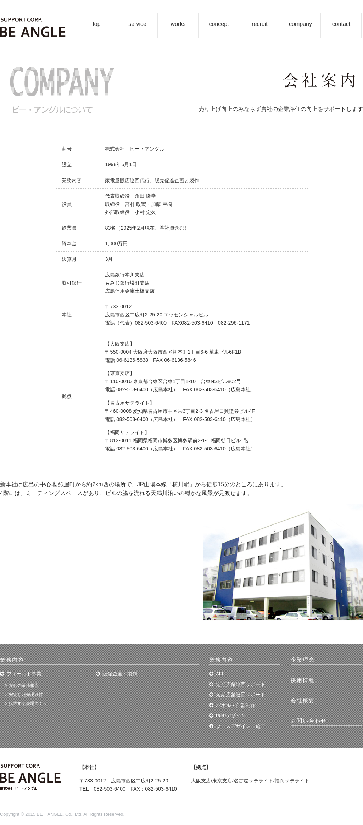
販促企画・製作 (119, 674)
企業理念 (303, 660)
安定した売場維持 (26, 694)
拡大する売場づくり (28, 703)
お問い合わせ (309, 721)
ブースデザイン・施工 (241, 726)
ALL (220, 674)
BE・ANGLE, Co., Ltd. (59, 814)
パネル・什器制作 (236, 705)
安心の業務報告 (24, 685)
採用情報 (303, 680)
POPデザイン (231, 715)
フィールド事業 (24, 674)
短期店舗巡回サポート (241, 694)
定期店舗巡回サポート (241, 684)
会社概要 (303, 700)
